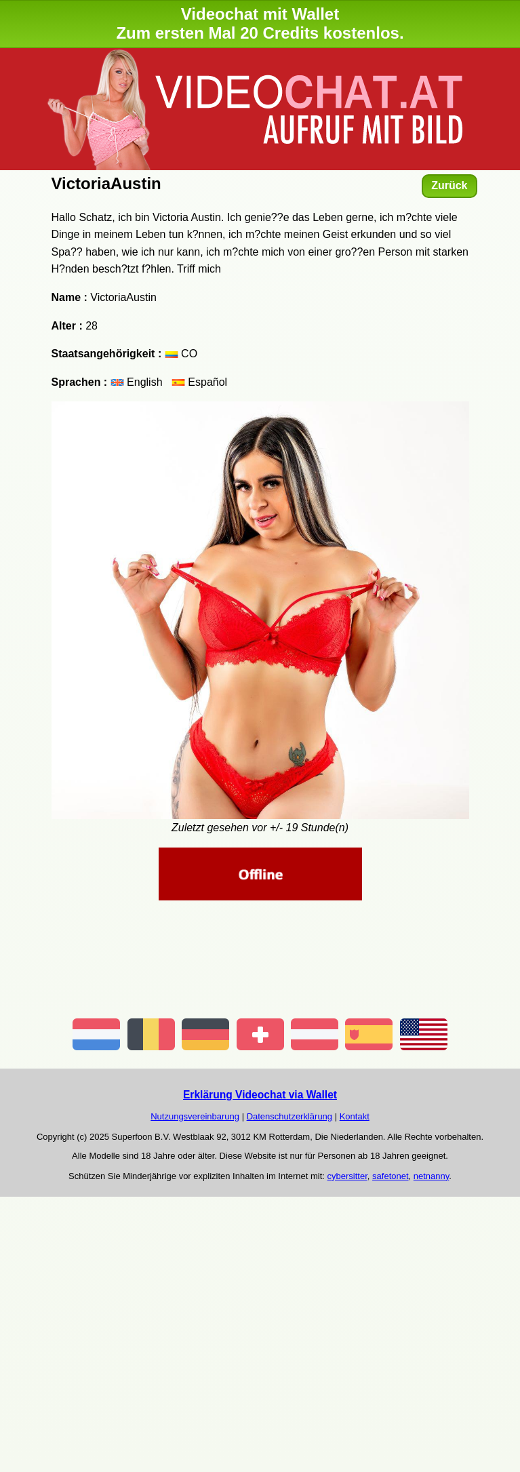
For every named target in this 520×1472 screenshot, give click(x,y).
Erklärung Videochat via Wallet (260, 1094)
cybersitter (347, 1176)
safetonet (390, 1176)
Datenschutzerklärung (289, 1116)
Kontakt (354, 1116)
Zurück (449, 185)
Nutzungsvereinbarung (195, 1116)
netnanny (431, 1176)
